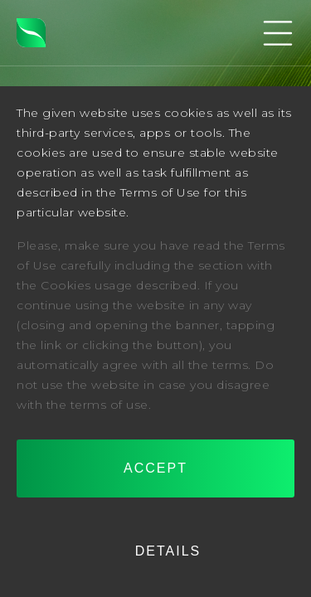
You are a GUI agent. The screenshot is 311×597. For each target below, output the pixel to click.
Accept (155, 468)
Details (168, 551)
